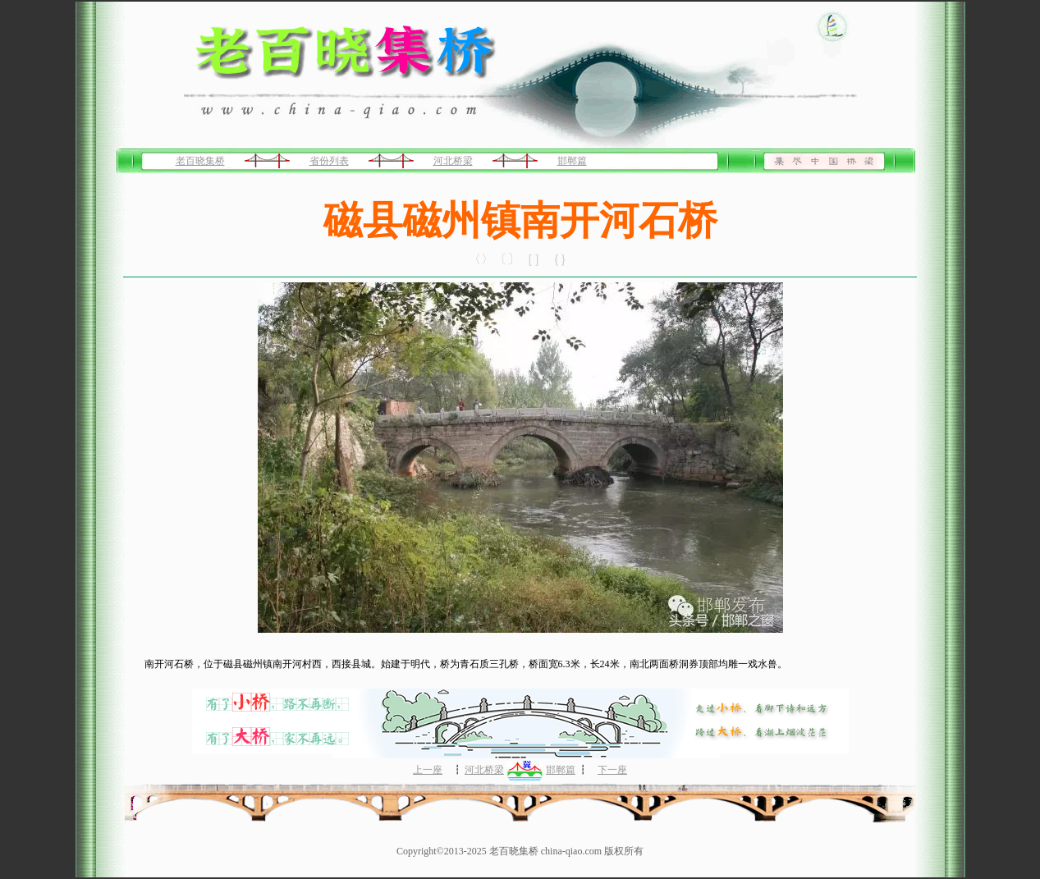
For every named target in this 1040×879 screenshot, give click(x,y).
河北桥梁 (453, 161)
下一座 (612, 770)
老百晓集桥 (200, 161)
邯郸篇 (572, 161)
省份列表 (329, 161)
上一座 (427, 770)
